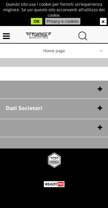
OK (36, 21)
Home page (54, 50)
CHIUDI (103, 21)
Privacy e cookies (63, 21)
